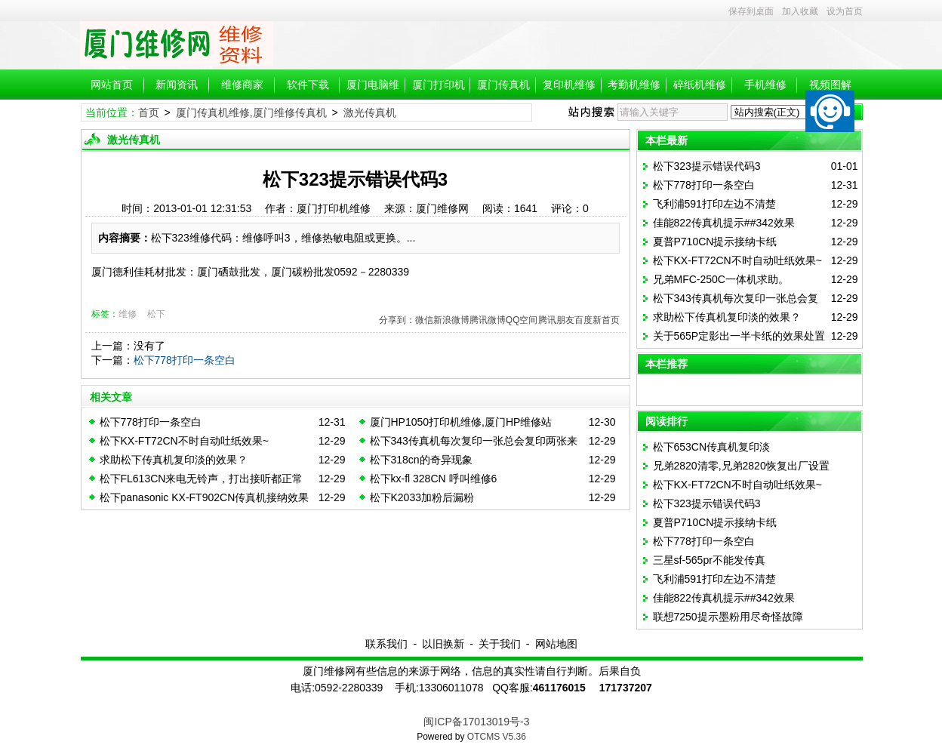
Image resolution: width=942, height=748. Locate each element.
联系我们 (386, 644)
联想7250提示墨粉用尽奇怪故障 (728, 617)
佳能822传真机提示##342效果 (724, 223)
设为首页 (845, 11)
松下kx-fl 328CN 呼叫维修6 (433, 479)
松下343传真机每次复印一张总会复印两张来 (473, 441)
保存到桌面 (751, 11)
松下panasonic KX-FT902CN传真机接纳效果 (204, 497)
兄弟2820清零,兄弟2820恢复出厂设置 (741, 466)
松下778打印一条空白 (185, 360)
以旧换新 (443, 644)
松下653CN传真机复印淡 (712, 447)
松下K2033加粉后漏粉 (422, 497)
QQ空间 (522, 320)
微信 (424, 320)
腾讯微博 (487, 320)
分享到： (397, 320)
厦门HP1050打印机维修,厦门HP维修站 (461, 422)
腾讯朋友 (556, 320)
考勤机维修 (634, 84)
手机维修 (765, 84)
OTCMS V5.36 (496, 736)
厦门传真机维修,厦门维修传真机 (251, 112)
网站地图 (556, 644)
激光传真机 (369, 112)
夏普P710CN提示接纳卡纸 (715, 241)
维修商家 (242, 84)
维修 (128, 314)
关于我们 (500, 644)
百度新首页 (597, 320)
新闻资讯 (176, 84)
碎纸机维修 (699, 84)
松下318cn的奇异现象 (421, 460)
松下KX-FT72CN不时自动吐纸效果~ (184, 441)
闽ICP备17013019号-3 (476, 722)
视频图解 (830, 84)
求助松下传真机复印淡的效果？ (174, 460)
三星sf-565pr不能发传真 (709, 560)
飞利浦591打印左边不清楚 (714, 204)
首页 (148, 112)
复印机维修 (569, 84)
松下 (156, 314)
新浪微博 (451, 320)
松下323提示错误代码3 (707, 166)
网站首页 (112, 84)
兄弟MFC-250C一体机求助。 (721, 279)
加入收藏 (800, 11)
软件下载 (308, 84)
